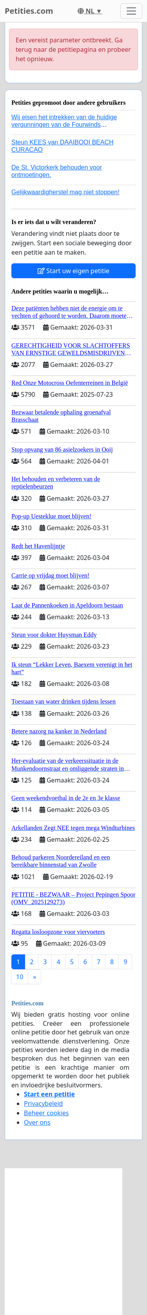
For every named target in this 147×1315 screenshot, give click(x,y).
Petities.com (29, 10)
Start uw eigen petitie (73, 270)
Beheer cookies (46, 1113)
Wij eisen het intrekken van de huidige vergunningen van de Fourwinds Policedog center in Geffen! (64, 124)
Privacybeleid (43, 1103)
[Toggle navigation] (131, 11)
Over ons (37, 1122)
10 (19, 976)
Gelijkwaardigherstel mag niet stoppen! (65, 192)
